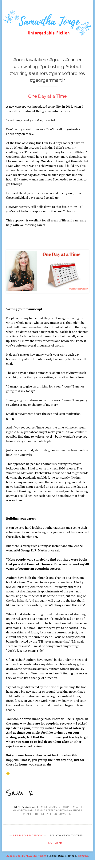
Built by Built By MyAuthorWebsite (26, 855)
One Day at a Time (47, 96)
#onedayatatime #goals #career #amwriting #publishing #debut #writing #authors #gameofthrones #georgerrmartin (49, 811)
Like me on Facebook (28, 835)
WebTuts (83, 855)
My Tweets (55, 843)
